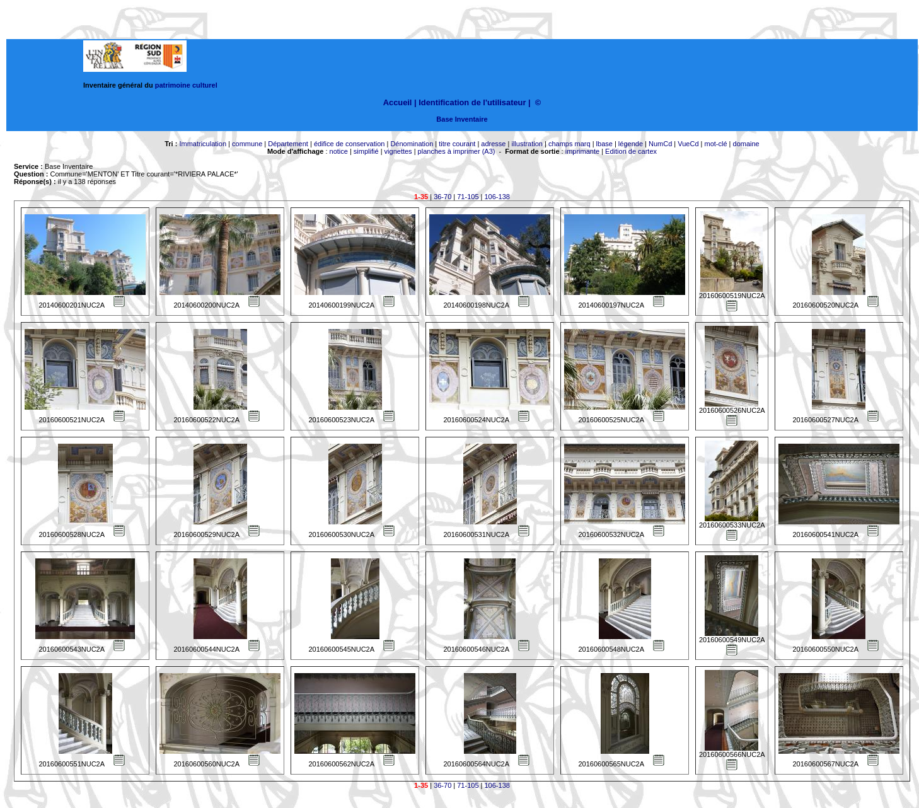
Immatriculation (202, 143)
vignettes (398, 151)
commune (247, 143)
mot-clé (716, 143)
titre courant (457, 143)
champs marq (569, 143)
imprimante (582, 151)
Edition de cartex (631, 151)
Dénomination (411, 143)
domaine (746, 143)
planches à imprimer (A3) (456, 151)
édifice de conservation (349, 143)
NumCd (660, 143)
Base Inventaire (461, 119)
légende (630, 143)
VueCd (688, 143)
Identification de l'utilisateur (472, 102)
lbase (604, 143)
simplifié (366, 151)
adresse (493, 143)
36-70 (442, 196)
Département (288, 143)
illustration (527, 143)
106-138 (497, 196)
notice (339, 151)
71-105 (467, 196)
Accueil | (400, 102)
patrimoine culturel (186, 85)
